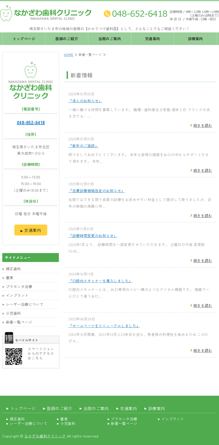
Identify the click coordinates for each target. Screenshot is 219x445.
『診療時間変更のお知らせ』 (92, 235)
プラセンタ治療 (19, 286)
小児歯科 (13, 313)
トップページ (24, 38)
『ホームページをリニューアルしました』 (104, 325)
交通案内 (152, 38)
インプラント (17, 295)
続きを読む (202, 125)
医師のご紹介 (66, 38)
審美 (9, 277)
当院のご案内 (109, 38)
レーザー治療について (25, 304)
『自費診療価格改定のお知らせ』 (96, 190)
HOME (68, 54)
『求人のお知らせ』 (85, 100)
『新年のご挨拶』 (83, 145)
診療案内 (195, 38)
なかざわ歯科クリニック (45, 436)
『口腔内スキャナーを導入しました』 (100, 280)
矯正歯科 (13, 268)
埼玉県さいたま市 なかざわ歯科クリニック (45, 13)
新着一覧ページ (19, 322)
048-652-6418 (31, 122)
